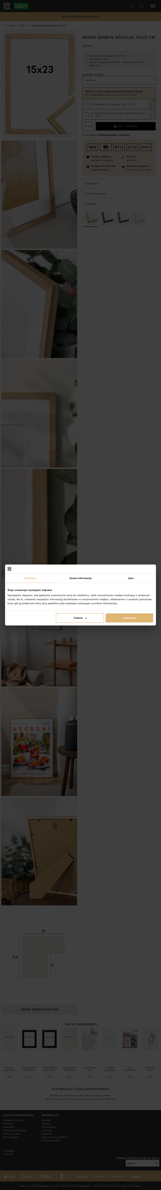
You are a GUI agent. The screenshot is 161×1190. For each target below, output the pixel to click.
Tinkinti (80, 617)
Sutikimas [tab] (30, 578)
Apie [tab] (131, 578)
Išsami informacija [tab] (80, 578)
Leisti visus (129, 617)
